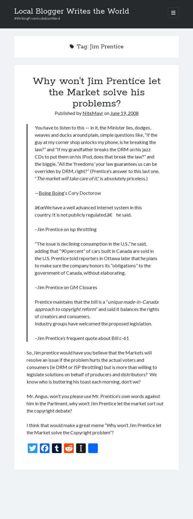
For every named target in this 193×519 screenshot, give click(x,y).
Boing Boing (51, 193)
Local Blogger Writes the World (71, 11)
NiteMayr (92, 113)
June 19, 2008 (124, 113)
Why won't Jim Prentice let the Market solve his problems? (97, 92)
